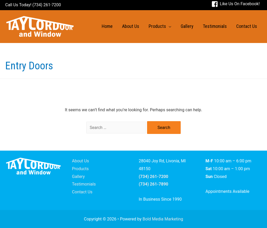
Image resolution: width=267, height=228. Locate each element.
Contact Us (82, 191)
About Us (80, 160)
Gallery (78, 176)
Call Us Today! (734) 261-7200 (33, 4)
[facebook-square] (235, 4)
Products (80, 168)
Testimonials (84, 184)
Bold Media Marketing (163, 219)
